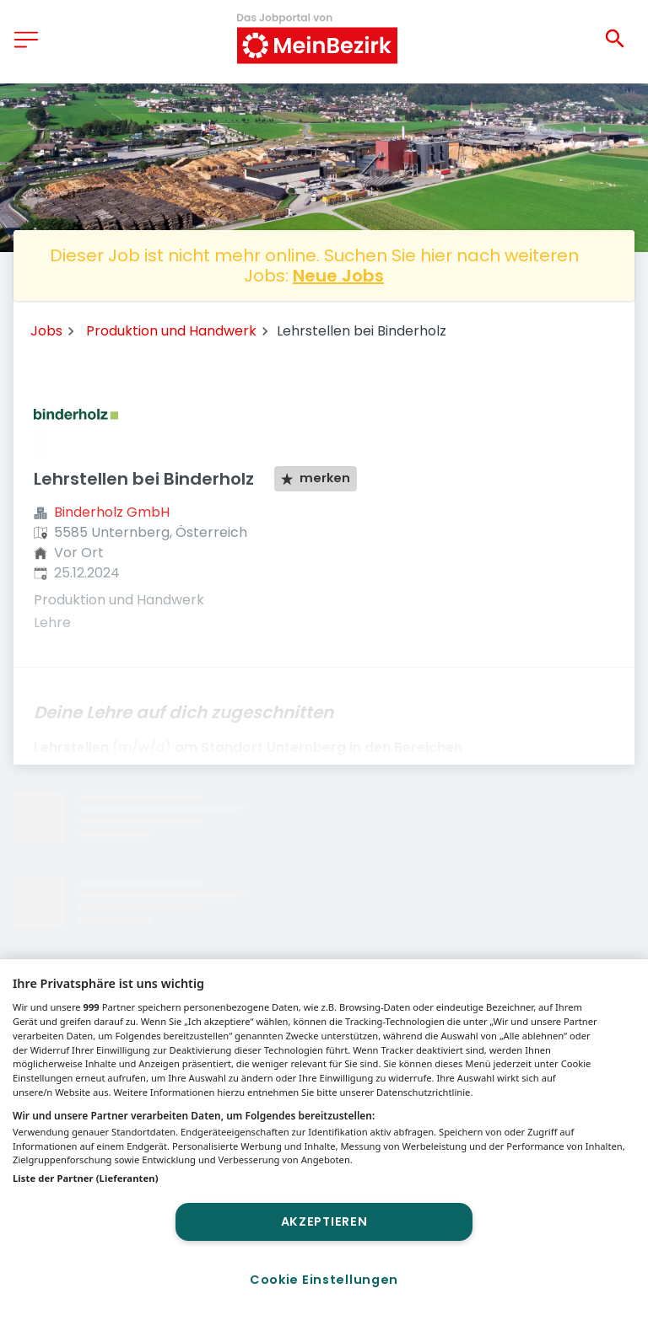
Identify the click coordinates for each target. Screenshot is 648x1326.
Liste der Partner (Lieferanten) (86, 1178)
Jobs (46, 331)
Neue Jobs (338, 275)
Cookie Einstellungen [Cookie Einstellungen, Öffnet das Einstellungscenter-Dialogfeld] (324, 1279)
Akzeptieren (324, 1221)
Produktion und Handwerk (171, 331)
